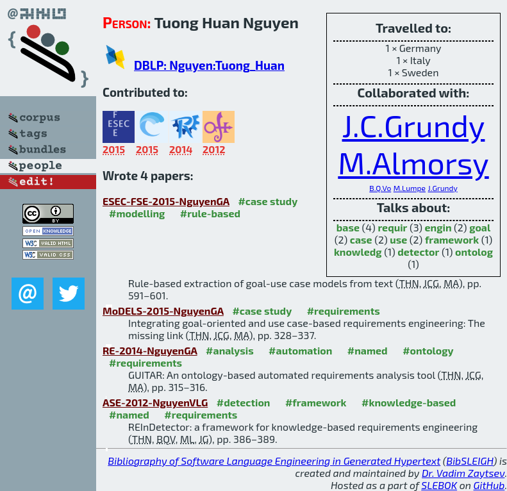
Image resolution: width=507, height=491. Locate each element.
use (398, 239)
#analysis (230, 350)
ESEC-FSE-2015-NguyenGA (166, 201)
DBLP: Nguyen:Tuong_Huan (209, 65)
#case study (267, 201)
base (348, 227)
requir (392, 227)
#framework (316, 402)
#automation (300, 350)
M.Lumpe (410, 187)
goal (479, 227)
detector (418, 252)
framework (452, 239)
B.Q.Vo (380, 187)
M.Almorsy (413, 162)
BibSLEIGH (469, 460)
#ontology (428, 350)
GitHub (489, 485)
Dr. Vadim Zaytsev (463, 473)
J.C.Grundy (413, 125)
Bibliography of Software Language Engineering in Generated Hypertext (274, 460)
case (361, 239)
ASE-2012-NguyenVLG (155, 402)
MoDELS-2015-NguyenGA (163, 310)
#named (367, 350)
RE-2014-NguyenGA (150, 350)
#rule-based (210, 213)
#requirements (343, 310)
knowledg (358, 252)
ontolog (474, 252)
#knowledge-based (409, 402)
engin (438, 227)
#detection (243, 402)
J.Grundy (443, 187)
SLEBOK (439, 485)
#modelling (137, 213)
